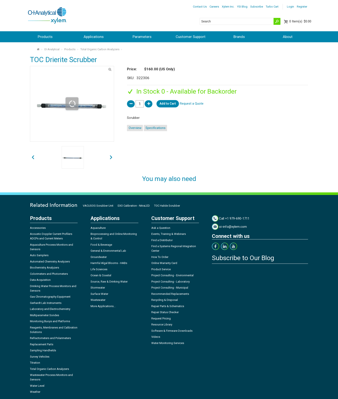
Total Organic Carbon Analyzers (99, 49)
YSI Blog (242, 6)
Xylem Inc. (228, 6)
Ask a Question (160, 227)
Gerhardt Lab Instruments (45, 303)
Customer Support (190, 37)
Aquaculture (98, 227)
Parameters (142, 37)
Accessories (38, 227)
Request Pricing (161, 318)
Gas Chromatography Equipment (50, 296)
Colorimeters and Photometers (49, 273)
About (288, 37)
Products (45, 37)
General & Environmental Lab (108, 250)
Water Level (37, 385)
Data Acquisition (40, 279)
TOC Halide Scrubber (167, 205)
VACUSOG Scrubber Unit (98, 205)
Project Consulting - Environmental (172, 275)
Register (302, 6)
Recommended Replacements (170, 293)
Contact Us (200, 6)
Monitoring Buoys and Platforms (50, 321)
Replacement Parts (41, 344)
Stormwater (98, 287)
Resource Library (161, 324)
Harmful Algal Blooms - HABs (109, 263)
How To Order (159, 257)
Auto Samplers (39, 255)
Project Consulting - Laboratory (170, 281)
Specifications (156, 128)
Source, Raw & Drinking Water (109, 281)
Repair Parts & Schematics (167, 306)
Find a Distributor (162, 240)
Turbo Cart (272, 6)
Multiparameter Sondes (44, 315)
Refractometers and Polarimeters (50, 338)
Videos (155, 336)
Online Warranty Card (164, 263)
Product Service (161, 269)
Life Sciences (99, 269)
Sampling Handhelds (43, 350)
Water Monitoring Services (167, 343)
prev (111, 157)
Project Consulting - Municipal (169, 287)
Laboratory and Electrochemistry (50, 309)
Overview (135, 128)
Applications (94, 37)
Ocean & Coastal (101, 275)
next (33, 157)
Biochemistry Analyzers (44, 267)
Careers (214, 6)
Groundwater (99, 257)
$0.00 (300, 21)
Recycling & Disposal (164, 300)
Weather (35, 391)
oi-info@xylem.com (233, 227)
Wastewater (98, 300)
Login (290, 6)
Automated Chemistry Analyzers (50, 261)
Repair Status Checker (165, 312)
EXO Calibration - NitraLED (134, 205)
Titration (35, 362)
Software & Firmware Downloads (171, 330)
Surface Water (99, 293)
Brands (239, 37)
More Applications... (103, 306)
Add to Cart (168, 103)
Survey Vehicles (39, 356)
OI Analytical (51, 49)
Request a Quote (191, 103)
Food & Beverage (101, 244)
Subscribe (256, 6)
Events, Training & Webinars (168, 234)
